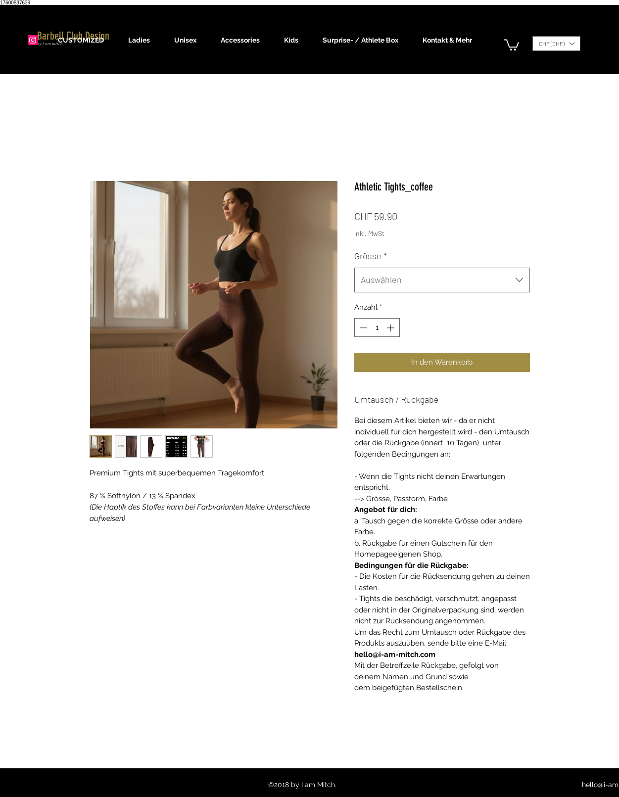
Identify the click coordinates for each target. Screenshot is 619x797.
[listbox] (556, 43)
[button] (144, 40)
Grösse (370, 255)
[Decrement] (362, 328)
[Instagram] (33, 40)
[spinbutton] (377, 328)
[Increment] (391, 328)
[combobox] (442, 280)
